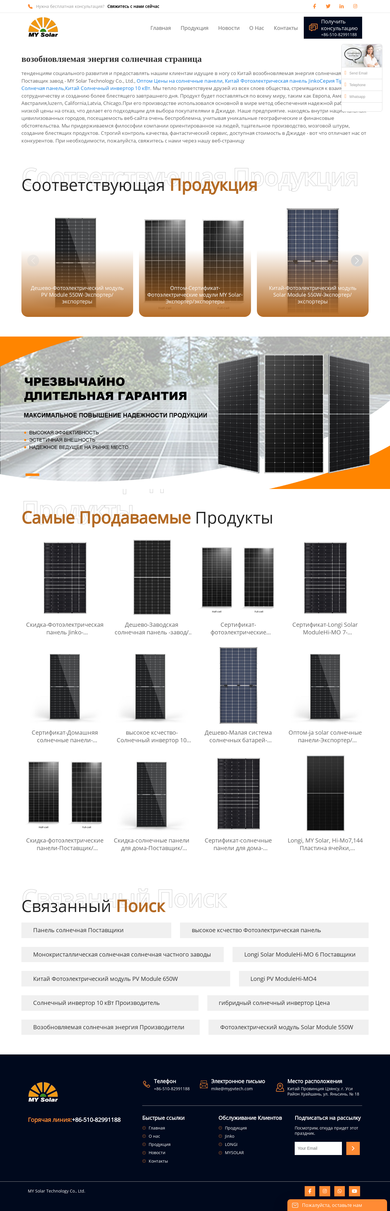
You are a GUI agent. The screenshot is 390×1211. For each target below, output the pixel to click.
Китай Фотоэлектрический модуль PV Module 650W (105, 979)
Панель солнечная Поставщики (78, 930)
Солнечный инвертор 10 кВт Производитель (96, 1003)
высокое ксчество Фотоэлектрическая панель (256, 930)
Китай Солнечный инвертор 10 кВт (107, 88)
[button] (357, 260)
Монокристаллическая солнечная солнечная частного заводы (122, 954)
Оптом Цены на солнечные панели (180, 80)
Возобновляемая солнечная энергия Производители (108, 1027)
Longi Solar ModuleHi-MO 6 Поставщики (300, 954)
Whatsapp (355, 96)
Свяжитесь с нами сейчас (133, 6)
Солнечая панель (42, 88)
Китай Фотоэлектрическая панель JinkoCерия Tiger (286, 80)
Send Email (356, 72)
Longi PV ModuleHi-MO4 (283, 979)
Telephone (355, 84)
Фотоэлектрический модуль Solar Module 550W (286, 1027)
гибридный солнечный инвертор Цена (274, 1003)
